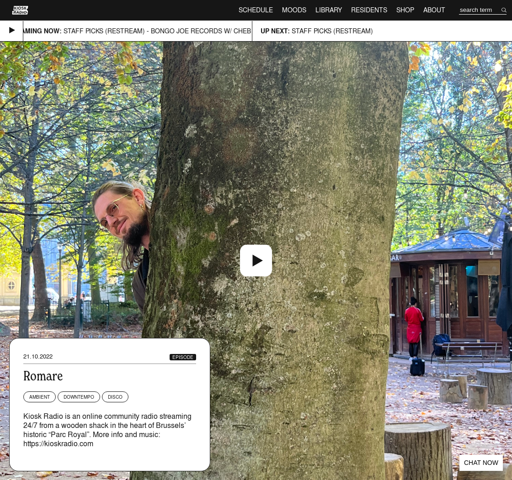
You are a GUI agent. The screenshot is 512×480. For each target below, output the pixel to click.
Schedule (256, 9)
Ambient (39, 397)
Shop (405, 9)
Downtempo (79, 397)
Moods (294, 9)
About (434, 9)
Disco (115, 397)
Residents (369, 9)
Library (328, 9)
